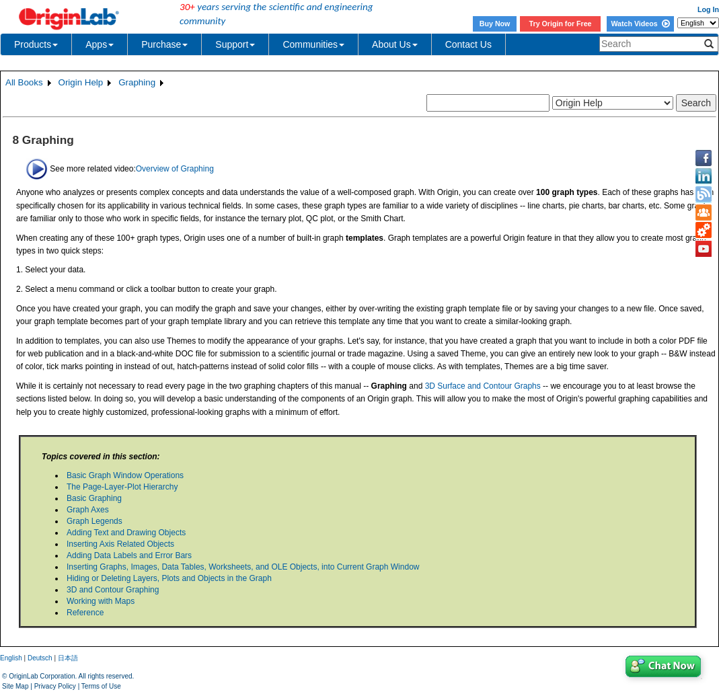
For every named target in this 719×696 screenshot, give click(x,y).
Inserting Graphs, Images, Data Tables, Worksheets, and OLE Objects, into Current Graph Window (243, 567)
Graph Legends (94, 521)
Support (235, 44)
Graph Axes (88, 509)
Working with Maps (101, 601)
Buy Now (495, 24)
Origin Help (81, 82)
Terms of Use (101, 686)
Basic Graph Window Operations (125, 475)
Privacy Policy (55, 686)
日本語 (68, 658)
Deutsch (40, 658)
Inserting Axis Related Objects (120, 544)
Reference (85, 612)
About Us (395, 44)
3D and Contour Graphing (113, 589)
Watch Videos (640, 24)
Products (36, 44)
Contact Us (468, 44)
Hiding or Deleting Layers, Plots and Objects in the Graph (169, 578)
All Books (24, 82)
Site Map (15, 686)
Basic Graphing (94, 498)
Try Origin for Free (560, 24)
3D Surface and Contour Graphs (483, 386)
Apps (99, 44)
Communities (313, 44)
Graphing (136, 82)
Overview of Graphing (175, 168)
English (11, 658)
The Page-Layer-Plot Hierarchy (122, 487)
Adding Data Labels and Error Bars (129, 555)
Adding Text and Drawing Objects (126, 532)
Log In (708, 9)
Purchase (164, 44)
